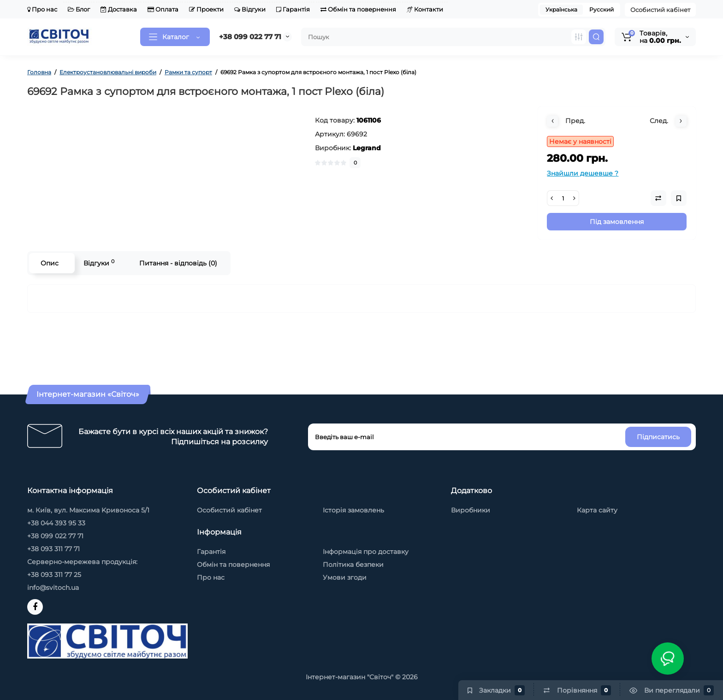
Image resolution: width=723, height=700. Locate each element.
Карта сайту (597, 510)
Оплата (163, 9)
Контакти (425, 9)
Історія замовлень (353, 510)
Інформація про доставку (366, 551)
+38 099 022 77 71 (250, 36)
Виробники (470, 510)
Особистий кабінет (660, 9)
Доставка (119, 9)
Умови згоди (345, 577)
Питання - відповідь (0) (178, 263)
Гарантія (293, 9)
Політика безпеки (353, 564)
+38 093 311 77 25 (54, 575)
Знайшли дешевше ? (582, 173)
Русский (601, 9)
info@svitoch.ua (53, 587)
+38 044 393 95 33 (56, 523)
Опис (50, 263)
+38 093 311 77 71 (53, 549)
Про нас (42, 9)
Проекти (206, 9)
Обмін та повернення (358, 9)
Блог (79, 9)
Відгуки (250, 9)
